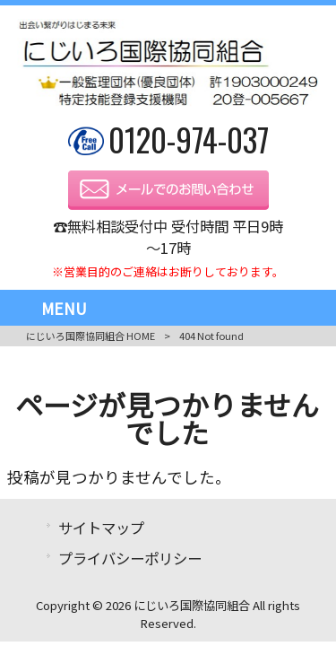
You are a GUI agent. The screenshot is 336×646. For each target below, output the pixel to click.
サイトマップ (101, 527)
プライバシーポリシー (130, 558)
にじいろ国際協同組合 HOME (90, 335)
